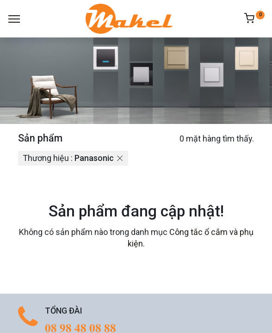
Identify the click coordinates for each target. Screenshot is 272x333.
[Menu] (14, 19)
